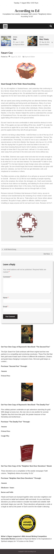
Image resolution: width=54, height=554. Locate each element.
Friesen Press (5, 376)
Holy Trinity (44, 39)
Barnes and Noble (7, 492)
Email (5, 306)
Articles (15, 37)
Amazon (4, 371)
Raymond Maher (19, 44)
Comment (7, 277)
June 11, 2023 (19, 42)
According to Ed (27, 11)
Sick (14, 39)
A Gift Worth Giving (10, 249)
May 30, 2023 (46, 42)
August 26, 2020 (16, 57)
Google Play (5, 436)
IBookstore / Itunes (7, 488)
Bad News (47, 254)
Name (5, 298)
